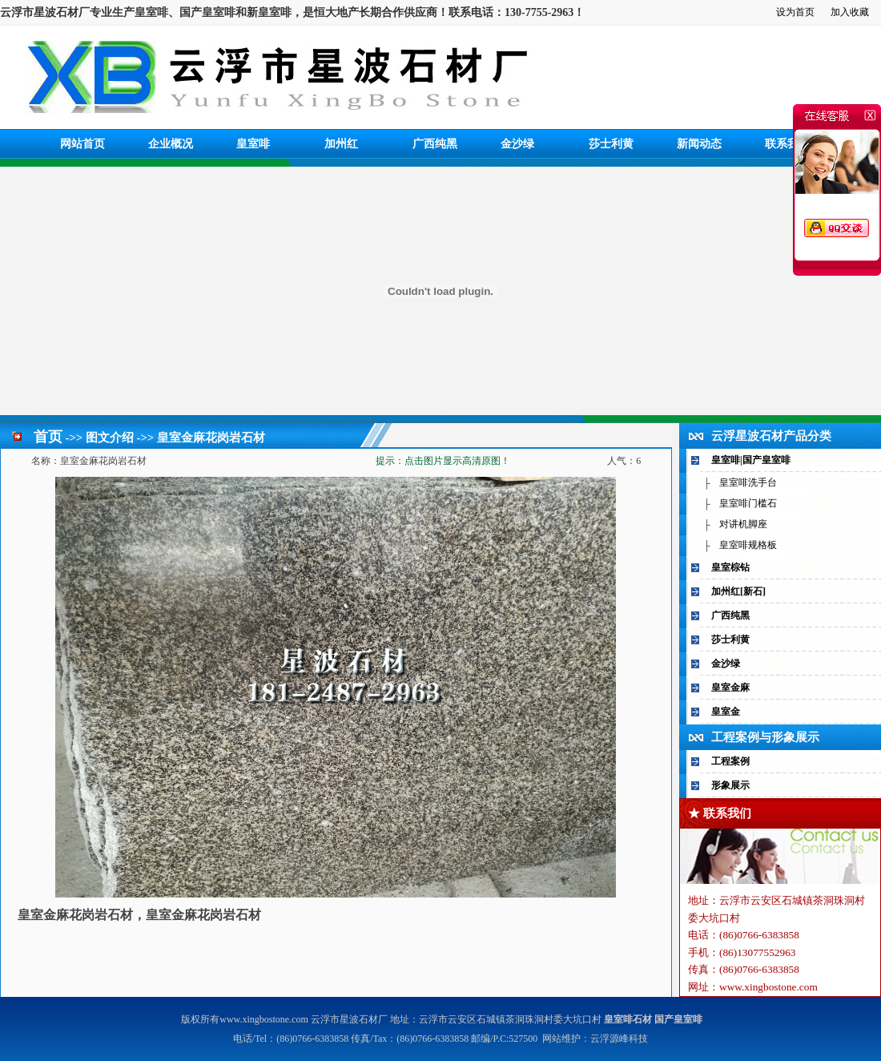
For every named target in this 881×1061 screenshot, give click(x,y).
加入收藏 (850, 12)
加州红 (341, 144)
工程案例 (730, 761)
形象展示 (730, 785)
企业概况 (170, 144)
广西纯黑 (434, 144)
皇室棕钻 (730, 567)
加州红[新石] (738, 591)
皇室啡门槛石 (748, 503)
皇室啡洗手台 (748, 482)
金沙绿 (517, 144)
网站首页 (82, 144)
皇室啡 (253, 144)
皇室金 (725, 711)
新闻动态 (699, 144)
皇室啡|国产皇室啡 (750, 460)
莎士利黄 (611, 144)
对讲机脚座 (743, 524)
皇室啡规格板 (748, 545)
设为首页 (795, 12)
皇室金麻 (730, 687)
